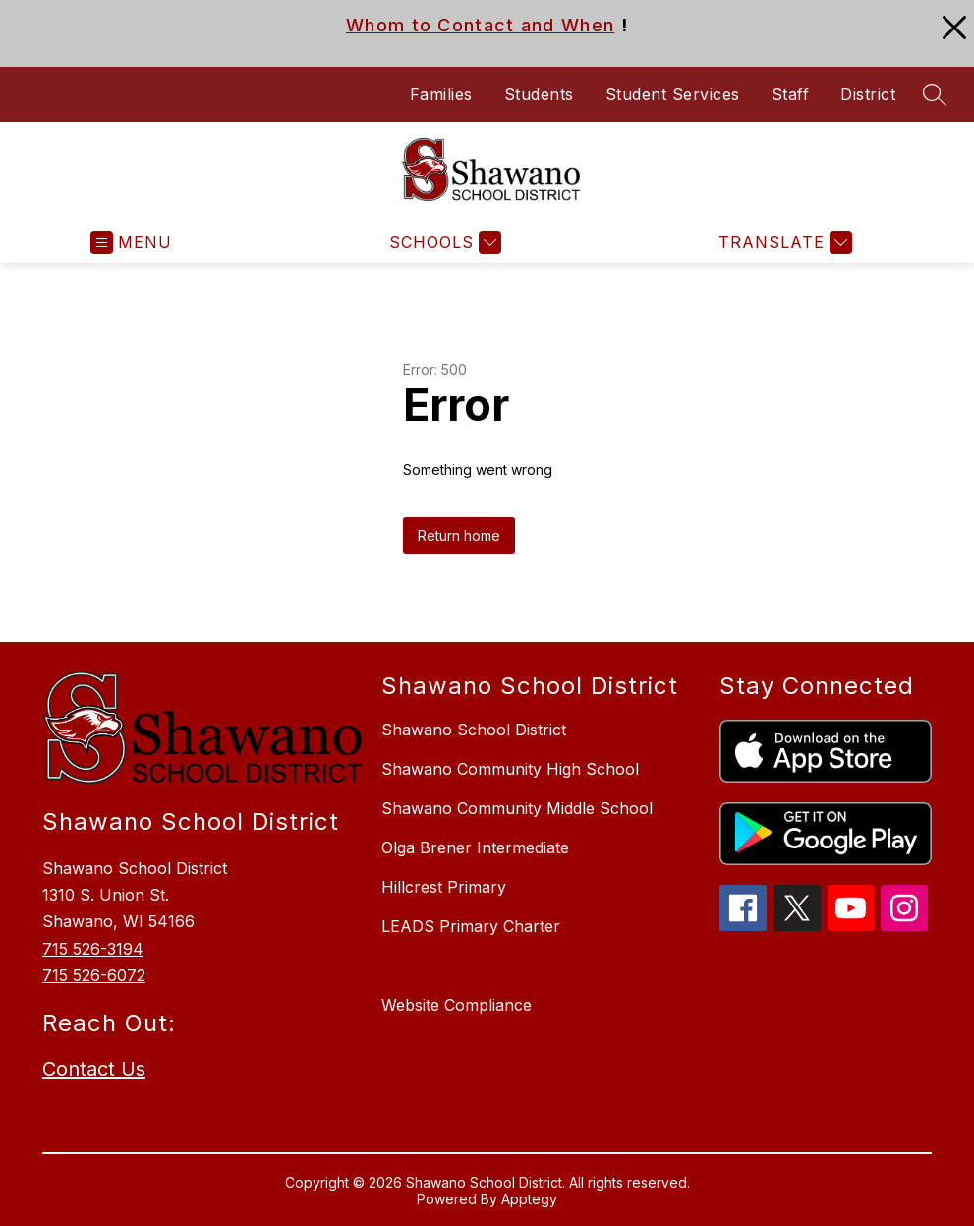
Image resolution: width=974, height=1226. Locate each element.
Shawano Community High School (510, 769)
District (867, 94)
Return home (459, 535)
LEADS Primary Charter (470, 926)
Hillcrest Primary (443, 887)
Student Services (672, 94)
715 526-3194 (92, 949)
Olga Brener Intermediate (475, 847)
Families (441, 94)
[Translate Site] (783, 242)
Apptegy (529, 1199)
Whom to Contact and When (480, 25)
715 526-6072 (93, 975)
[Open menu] (131, 242)
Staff (791, 94)
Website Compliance (456, 1005)
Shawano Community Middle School (517, 808)
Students (539, 94)
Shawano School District (473, 729)
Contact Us (93, 1068)
